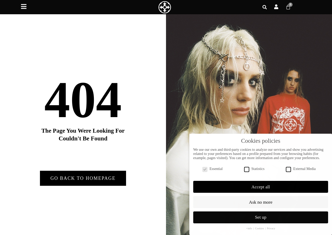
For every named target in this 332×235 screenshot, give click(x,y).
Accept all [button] (260, 182)
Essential (212, 165)
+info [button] (249, 224)
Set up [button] (260, 213)
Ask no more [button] (260, 198)
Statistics (254, 165)
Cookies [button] (260, 224)
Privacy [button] (271, 224)
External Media (301, 165)
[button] (265, 7)
